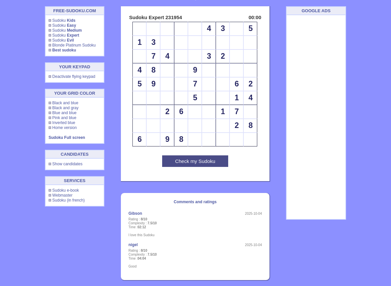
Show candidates (67, 164)
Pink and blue (64, 117)
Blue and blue (64, 113)
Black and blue (65, 103)
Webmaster (62, 195)
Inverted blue (63, 122)
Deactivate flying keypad (73, 76)
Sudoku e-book (65, 190)
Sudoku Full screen (67, 137)
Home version (64, 127)
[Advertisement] (316, 117)
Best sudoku (64, 50)
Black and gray (65, 108)
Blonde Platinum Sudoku (73, 45)
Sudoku (63, 20)
